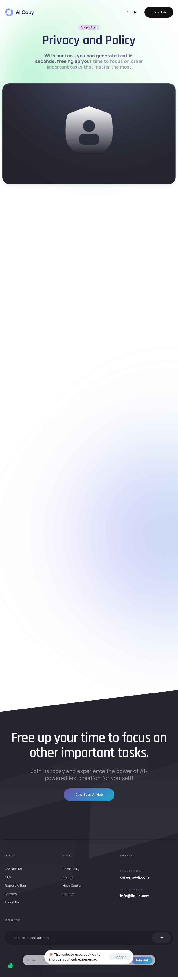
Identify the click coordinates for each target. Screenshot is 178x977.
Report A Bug (15, 885)
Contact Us (13, 869)
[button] (131, 12)
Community (70, 869)
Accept (120, 957)
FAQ (8, 877)
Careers (11, 894)
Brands (67, 877)
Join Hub (142, 960)
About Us (12, 902)
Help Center (72, 885)
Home (31, 960)
